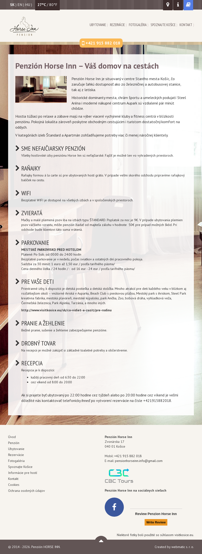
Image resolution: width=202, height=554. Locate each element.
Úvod (12, 437)
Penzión (13, 443)
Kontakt (186, 24)
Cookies (13, 485)
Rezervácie (117, 24)
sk (12, 4)
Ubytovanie (98, 24)
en (19, 4)
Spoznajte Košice (163, 24)
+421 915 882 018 (128, 456)
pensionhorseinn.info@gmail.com (139, 461)
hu (27, 4)
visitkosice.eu (184, 535)
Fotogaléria (138, 24)
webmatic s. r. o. (182, 547)
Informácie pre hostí (22, 473)
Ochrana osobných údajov (26, 490)
